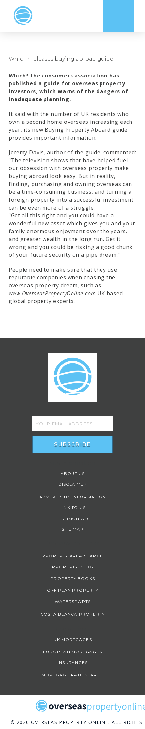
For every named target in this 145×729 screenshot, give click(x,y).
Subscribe (72, 444)
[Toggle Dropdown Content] (118, 16)
